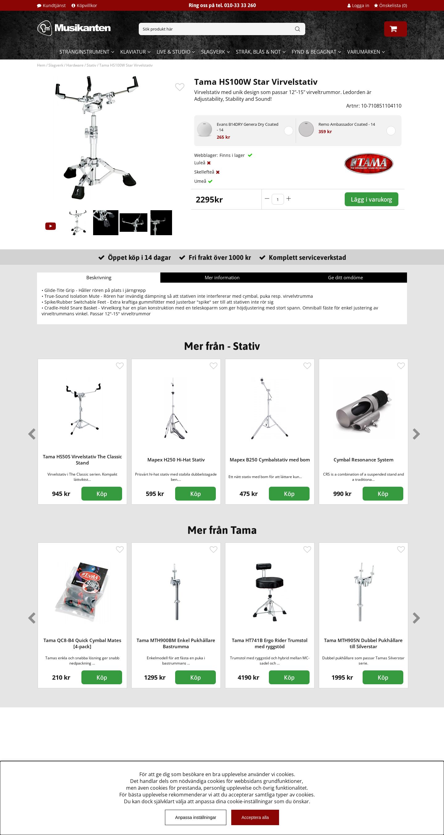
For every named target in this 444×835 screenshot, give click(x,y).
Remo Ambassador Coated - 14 (347, 124)
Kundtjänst (54, 5)
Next (415, 431)
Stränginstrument (84, 51)
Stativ (91, 65)
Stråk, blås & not (258, 51)
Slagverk (213, 51)
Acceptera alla (255, 817)
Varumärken (363, 51)
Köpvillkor (87, 5)
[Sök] (222, 29)
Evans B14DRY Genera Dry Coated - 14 (247, 127)
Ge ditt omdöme (345, 277)
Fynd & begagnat (314, 51)
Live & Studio (173, 51)
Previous (30, 431)
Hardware (75, 65)
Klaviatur (133, 51)
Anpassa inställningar (195, 817)
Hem (41, 65)
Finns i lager (233, 155)
